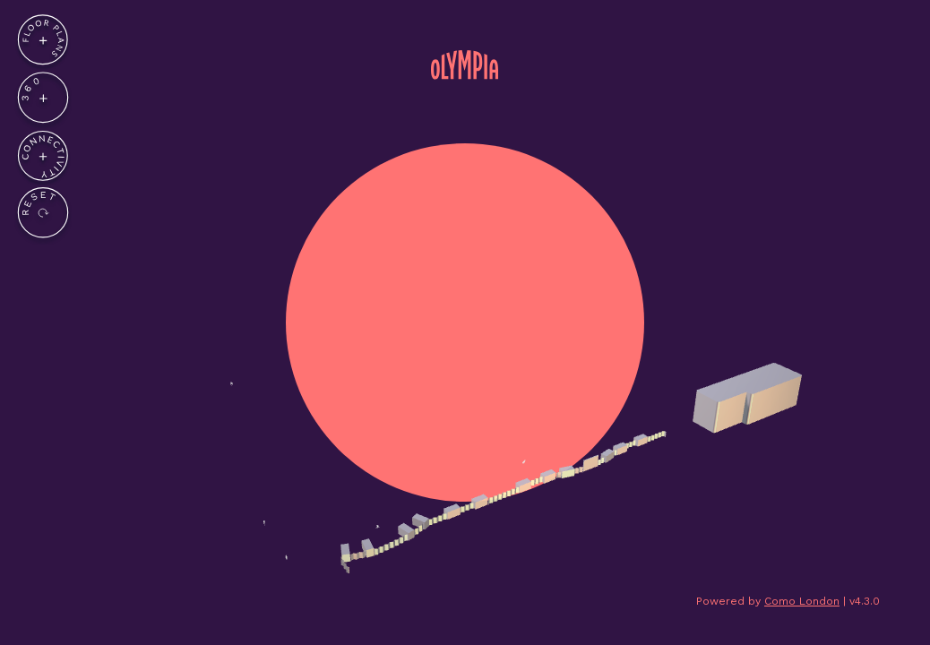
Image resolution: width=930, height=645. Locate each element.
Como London (802, 601)
